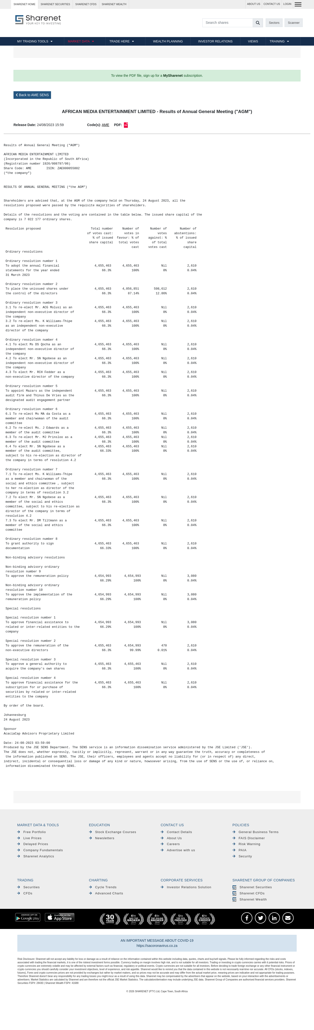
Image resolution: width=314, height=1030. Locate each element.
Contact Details (176, 832)
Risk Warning (247, 844)
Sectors (274, 23)
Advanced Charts (106, 893)
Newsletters (102, 838)
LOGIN (287, 4)
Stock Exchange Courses (112, 832)
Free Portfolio (31, 832)
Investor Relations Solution (186, 887)
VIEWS (253, 41)
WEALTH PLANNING (168, 41)
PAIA (240, 850)
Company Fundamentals (40, 850)
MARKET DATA (79, 41)
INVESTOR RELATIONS (215, 41)
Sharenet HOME (24, 4)
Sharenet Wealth (250, 899)
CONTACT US (271, 4)
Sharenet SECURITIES (55, 4)
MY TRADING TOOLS (32, 41)
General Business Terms (256, 832)
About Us (171, 838)
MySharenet (173, 75)
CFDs (24, 893)
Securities (28, 887)
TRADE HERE (119, 41)
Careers (170, 844)
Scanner (294, 23)
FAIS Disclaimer (249, 838)
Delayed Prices (32, 844)
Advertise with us (178, 850)
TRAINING (277, 41)
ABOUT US (253, 4)
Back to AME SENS (32, 95)
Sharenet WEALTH (114, 4)
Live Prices (29, 838)
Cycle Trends (103, 887)
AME (105, 125)
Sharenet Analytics (35, 856)
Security (242, 856)
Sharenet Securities (252, 887)
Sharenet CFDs (85, 4)
